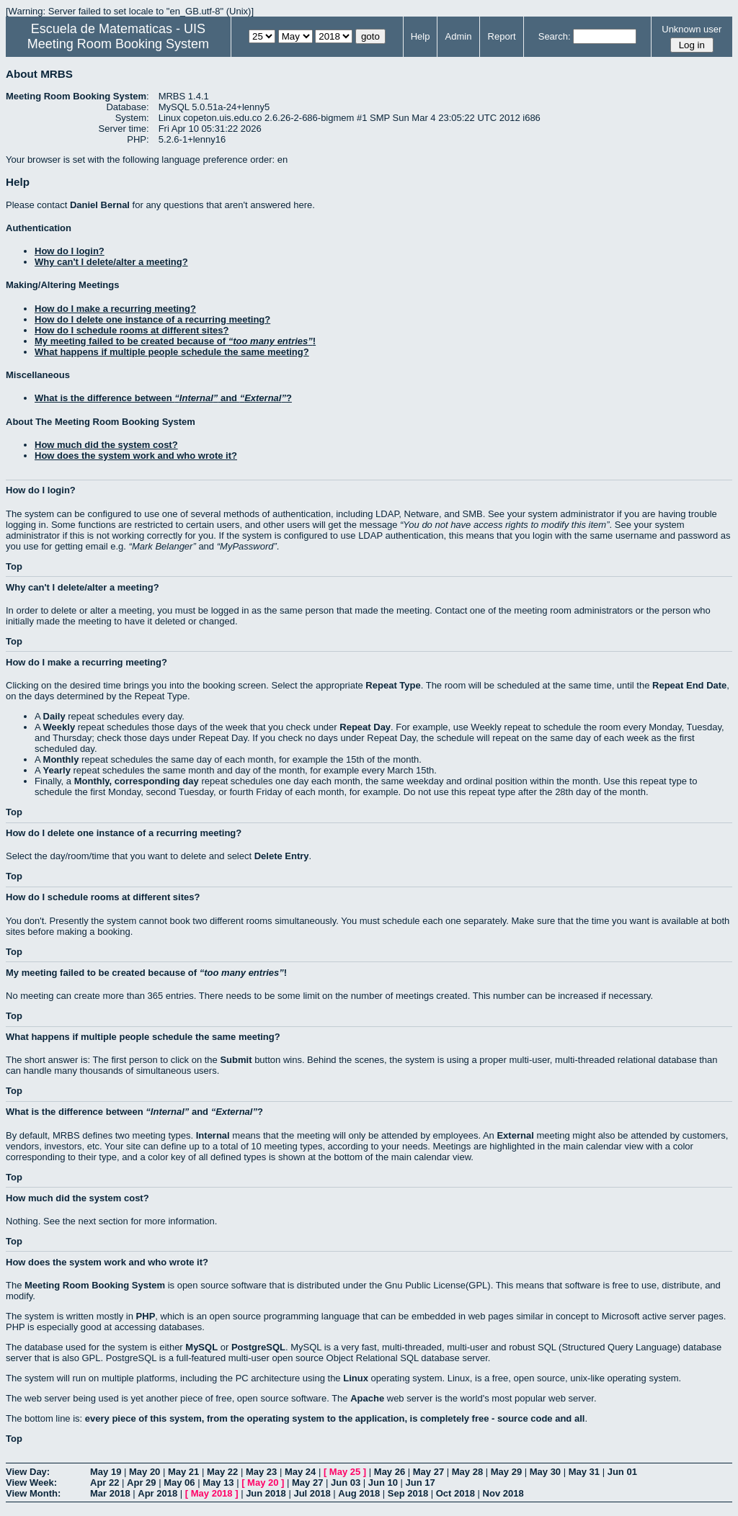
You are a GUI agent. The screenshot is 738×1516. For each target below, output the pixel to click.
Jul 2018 (311, 1493)
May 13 (218, 1482)
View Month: (33, 1493)
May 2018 (212, 1493)
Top (14, 566)
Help (420, 36)
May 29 (506, 1471)
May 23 (261, 1471)
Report (502, 36)
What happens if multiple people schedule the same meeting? (172, 351)
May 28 (467, 1471)
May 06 (179, 1482)
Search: (554, 36)
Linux (355, 1378)
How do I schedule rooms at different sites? (131, 330)
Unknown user (691, 29)
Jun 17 (420, 1482)
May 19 (105, 1471)
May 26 (389, 1471)
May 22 (222, 1471)
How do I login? (70, 251)
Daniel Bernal (100, 204)
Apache (367, 1398)
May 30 (545, 1471)
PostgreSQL (258, 1347)
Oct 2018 (455, 1493)
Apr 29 (141, 1482)
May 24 (300, 1471)
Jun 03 (345, 1482)
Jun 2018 (266, 1493)
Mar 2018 (110, 1493)
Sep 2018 (408, 1493)
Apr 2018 (157, 1493)
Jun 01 (622, 1471)
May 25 (344, 1471)
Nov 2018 (503, 1493)
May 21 (183, 1471)
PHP (146, 1316)
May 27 (428, 1471)
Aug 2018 (359, 1493)
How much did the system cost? (106, 444)
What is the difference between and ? (163, 398)
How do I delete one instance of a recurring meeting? (152, 319)
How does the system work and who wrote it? (136, 455)
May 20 (144, 1471)
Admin (458, 36)
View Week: (31, 1482)
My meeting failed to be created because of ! (175, 341)
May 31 (584, 1471)
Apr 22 (104, 1482)
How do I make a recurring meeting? (115, 308)
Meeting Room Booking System (118, 44)
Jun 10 (383, 1482)
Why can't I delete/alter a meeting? (111, 261)
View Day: (28, 1471)
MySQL (201, 1347)
